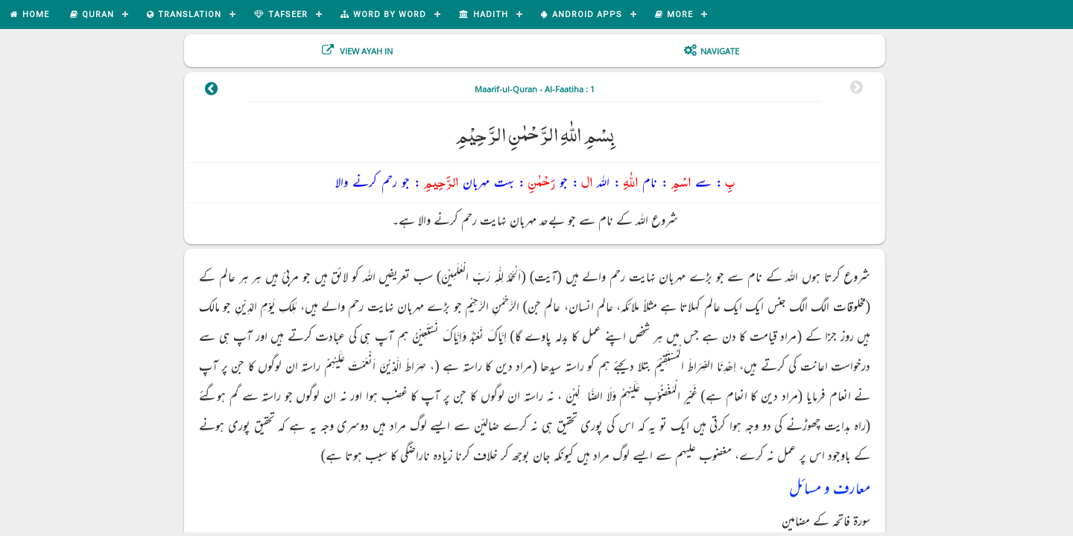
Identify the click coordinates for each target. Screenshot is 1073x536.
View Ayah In (365, 51)
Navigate (719, 51)
